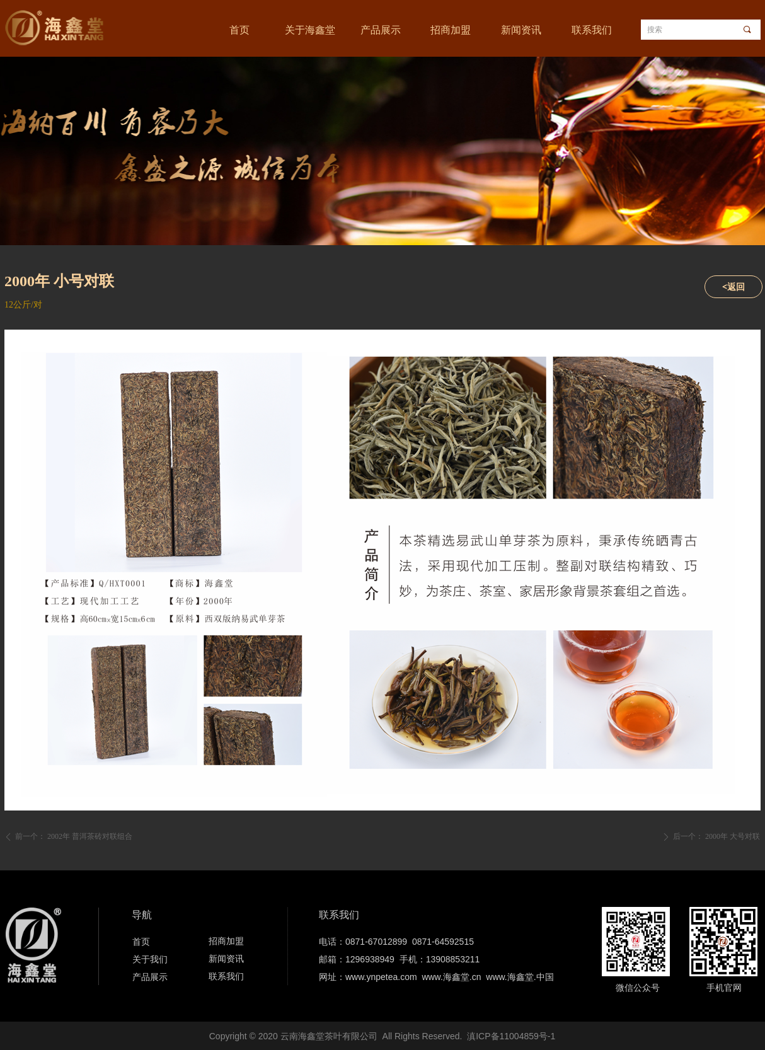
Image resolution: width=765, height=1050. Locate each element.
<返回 (733, 286)
